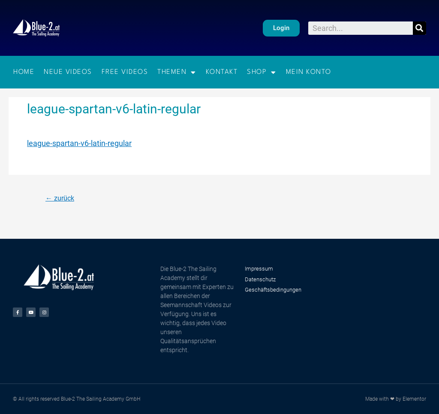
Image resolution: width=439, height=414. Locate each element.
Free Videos (125, 72)
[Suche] (419, 28)
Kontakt (222, 72)
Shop (262, 72)
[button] (281, 28)
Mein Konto (308, 72)
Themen (176, 72)
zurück (59, 198)
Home (23, 72)
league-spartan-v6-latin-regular (79, 143)
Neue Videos (68, 72)
